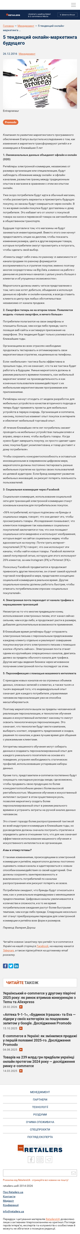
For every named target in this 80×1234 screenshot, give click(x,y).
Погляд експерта (40, 1137)
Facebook (42, 946)
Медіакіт (8, 1200)
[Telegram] (49, 1159)
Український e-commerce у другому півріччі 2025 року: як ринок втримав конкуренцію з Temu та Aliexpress (39, 997)
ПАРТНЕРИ (40, 1099)
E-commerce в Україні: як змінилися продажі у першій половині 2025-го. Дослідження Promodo (40, 1040)
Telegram (8, 950)
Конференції (11, 1205)
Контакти (9, 1196)
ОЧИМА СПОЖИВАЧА (40, 1122)
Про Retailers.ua (13, 1192)
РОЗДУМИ (40, 1114)
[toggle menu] (73, 5)
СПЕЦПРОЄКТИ (40, 1129)
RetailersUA (53, 1219)
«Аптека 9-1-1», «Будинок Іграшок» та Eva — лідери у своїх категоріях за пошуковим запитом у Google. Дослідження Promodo (39, 1018)
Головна (8, 25)
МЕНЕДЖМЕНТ (40, 1092)
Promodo (10, 122)
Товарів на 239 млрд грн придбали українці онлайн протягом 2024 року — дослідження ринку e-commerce (39, 1061)
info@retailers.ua (13, 1211)
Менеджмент (26, 25)
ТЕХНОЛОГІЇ (40, 1107)
